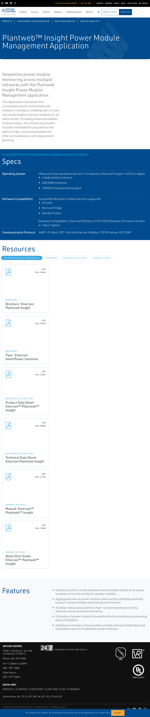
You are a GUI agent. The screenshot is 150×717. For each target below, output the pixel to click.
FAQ (63, 689)
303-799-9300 (18, 658)
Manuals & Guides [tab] (102, 258)
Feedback (74, 689)
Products (7, 21)
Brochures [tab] (51, 258)
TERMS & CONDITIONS (13, 707)
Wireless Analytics (90, 21)
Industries (37, 689)
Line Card (52, 689)
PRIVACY (29, 707)
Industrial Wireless (65, 21)
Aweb (63, 707)
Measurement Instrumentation (33, 21)
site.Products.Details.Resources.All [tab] (22, 258)
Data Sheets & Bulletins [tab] (75, 258)
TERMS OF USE (42, 707)
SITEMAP (55, 707)
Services (23, 689)
